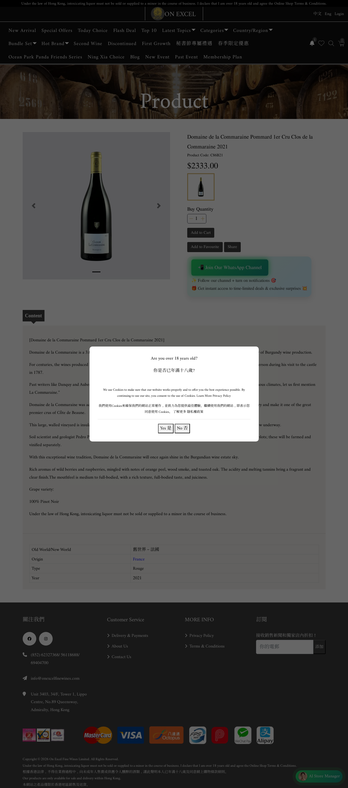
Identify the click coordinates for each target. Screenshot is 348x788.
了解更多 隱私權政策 (188, 412)
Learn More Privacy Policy (214, 396)
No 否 (182, 428)
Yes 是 (165, 428)
